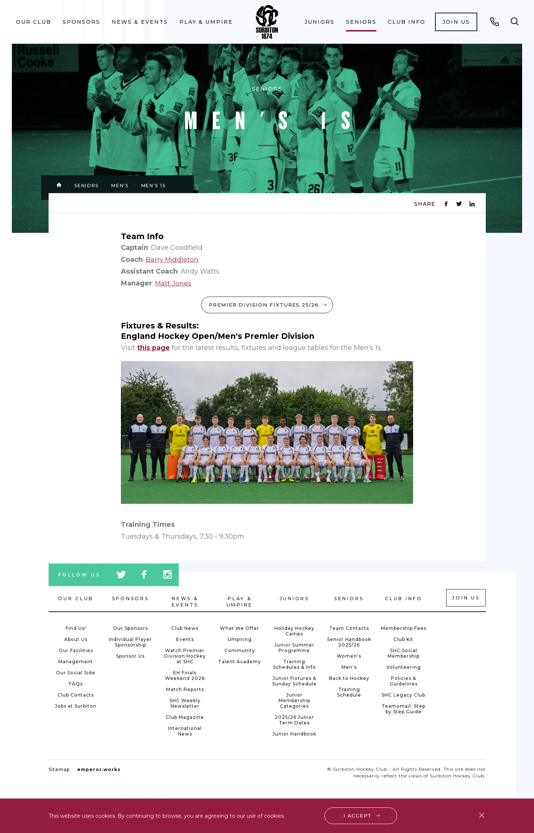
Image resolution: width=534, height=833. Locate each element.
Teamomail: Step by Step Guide (403, 709)
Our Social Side (75, 673)
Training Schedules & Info (294, 665)
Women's (349, 657)
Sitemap (59, 770)
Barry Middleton (173, 259)
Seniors (361, 22)
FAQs (76, 684)
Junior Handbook (294, 734)
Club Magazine (185, 718)
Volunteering (403, 668)
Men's (120, 185)
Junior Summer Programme (294, 648)
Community (239, 651)
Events (185, 640)
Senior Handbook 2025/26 (349, 642)
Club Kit (403, 640)
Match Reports (185, 690)
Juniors (319, 22)
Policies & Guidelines (404, 681)
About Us (76, 640)
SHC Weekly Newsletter (185, 704)
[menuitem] (33, 22)
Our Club (33, 22)
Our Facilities (76, 651)
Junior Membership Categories (294, 701)
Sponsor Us (130, 657)
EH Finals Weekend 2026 (185, 676)
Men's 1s (153, 185)
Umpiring (240, 640)
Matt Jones (173, 283)
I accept (357, 815)
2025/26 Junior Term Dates (294, 720)
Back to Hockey (349, 679)
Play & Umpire (206, 22)
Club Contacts (75, 695)
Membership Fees (403, 629)
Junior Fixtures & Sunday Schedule (294, 681)
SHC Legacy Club (403, 695)
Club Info (406, 22)
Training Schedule (349, 692)
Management (75, 662)
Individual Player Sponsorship (130, 642)
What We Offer (239, 629)
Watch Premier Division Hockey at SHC (185, 656)
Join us (456, 22)
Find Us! (76, 629)
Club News (184, 629)
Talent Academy (239, 662)
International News (185, 731)
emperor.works (99, 770)
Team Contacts (349, 629)
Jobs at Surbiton (75, 707)
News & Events (140, 22)
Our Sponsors (130, 629)
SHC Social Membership (403, 654)
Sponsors (81, 22)
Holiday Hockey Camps (294, 631)
